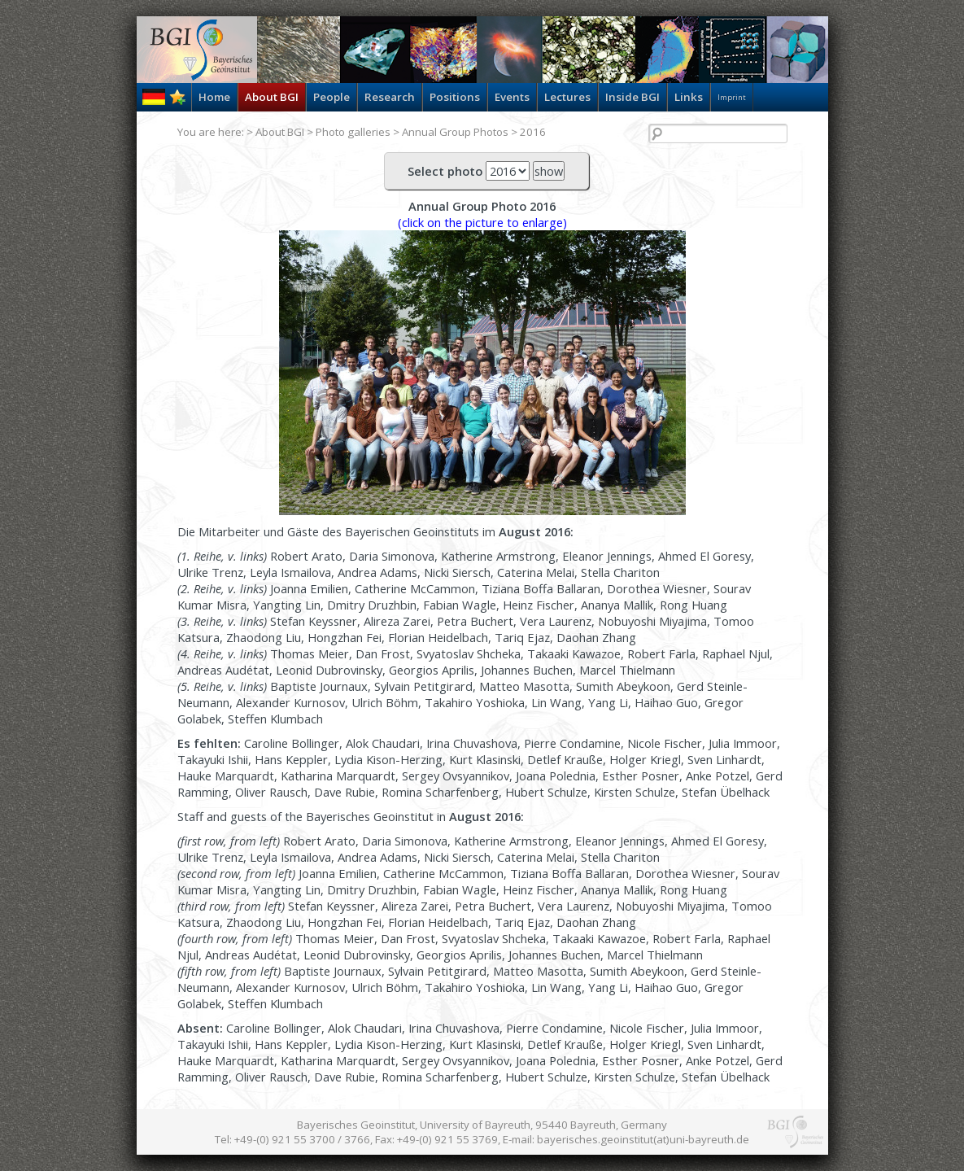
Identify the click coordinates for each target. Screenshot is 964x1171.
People (331, 97)
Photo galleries (353, 132)
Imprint (732, 97)
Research (389, 97)
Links (688, 97)
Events (512, 97)
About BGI (272, 97)
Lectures (567, 97)
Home (214, 97)
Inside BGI (632, 97)
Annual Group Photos (455, 132)
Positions (455, 97)
